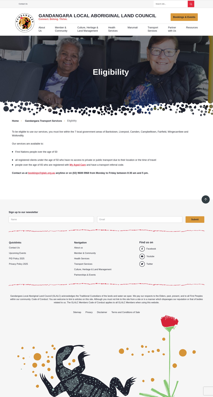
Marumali (133, 27)
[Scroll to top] (206, 199)
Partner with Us (172, 29)
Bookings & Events (184, 17)
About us (78, 248)
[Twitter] (171, 264)
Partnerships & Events (85, 275)
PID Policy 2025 (16, 258)
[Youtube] (170, 256)
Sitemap (77, 312)
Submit (195, 219)
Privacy (89, 312)
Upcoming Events (17, 253)
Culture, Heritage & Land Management (87, 29)
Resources (192, 27)
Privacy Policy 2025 (18, 264)
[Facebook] (170, 249)
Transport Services (153, 29)
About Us (42, 29)
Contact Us (23, 4)
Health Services (113, 29)
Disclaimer (102, 312)
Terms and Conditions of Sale (125, 312)
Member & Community (61, 29)
